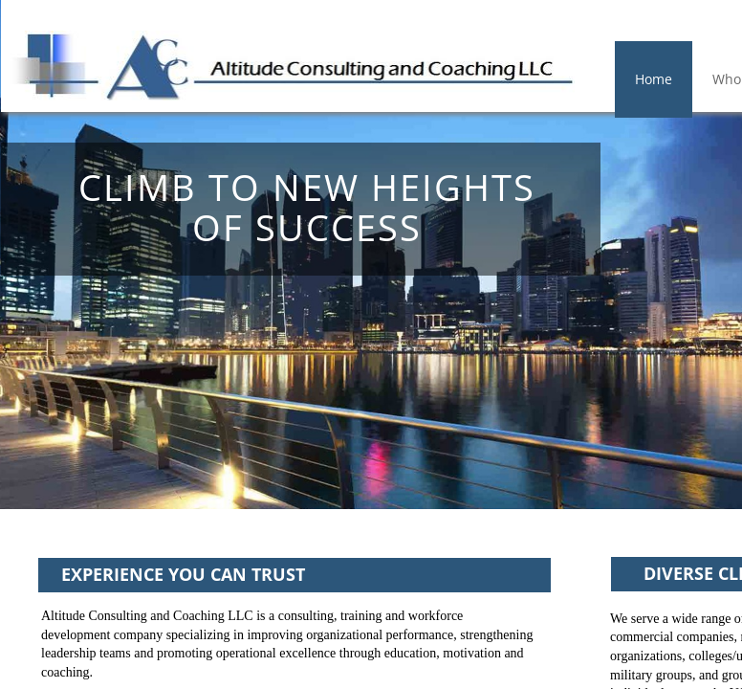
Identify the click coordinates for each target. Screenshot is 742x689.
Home (653, 79)
